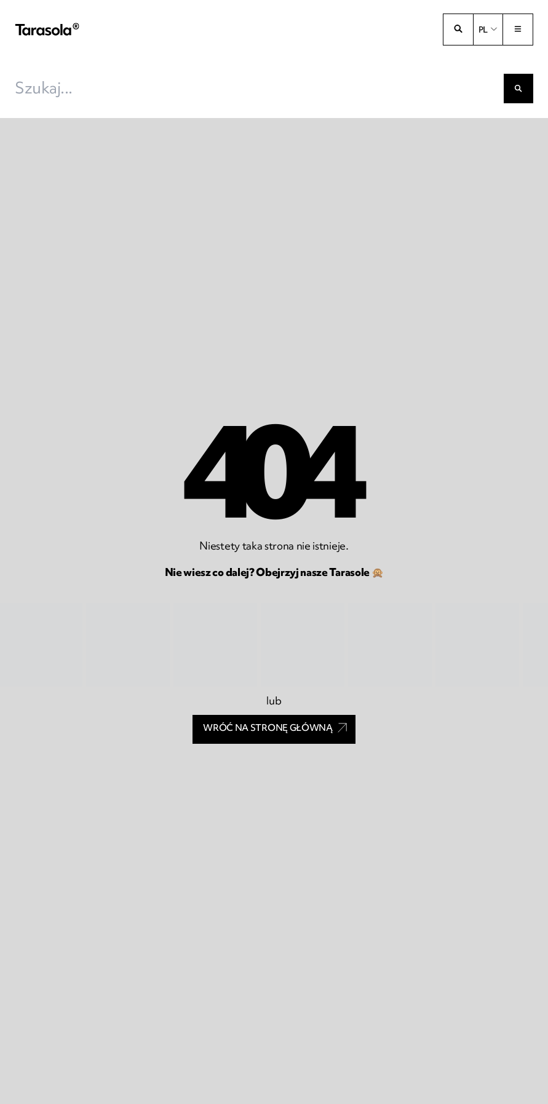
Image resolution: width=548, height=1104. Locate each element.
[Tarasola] (47, 30)
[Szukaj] (518, 88)
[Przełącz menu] (517, 29)
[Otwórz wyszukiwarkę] (458, 29)
